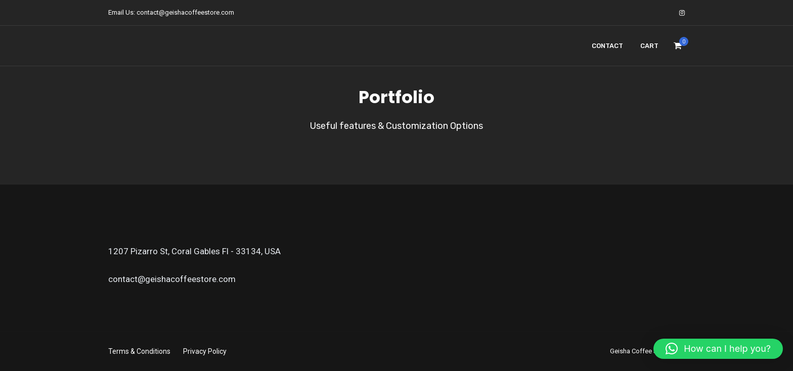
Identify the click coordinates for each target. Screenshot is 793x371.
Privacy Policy (205, 351)
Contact (607, 46)
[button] (718, 349)
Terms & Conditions (139, 351)
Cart (649, 46)
